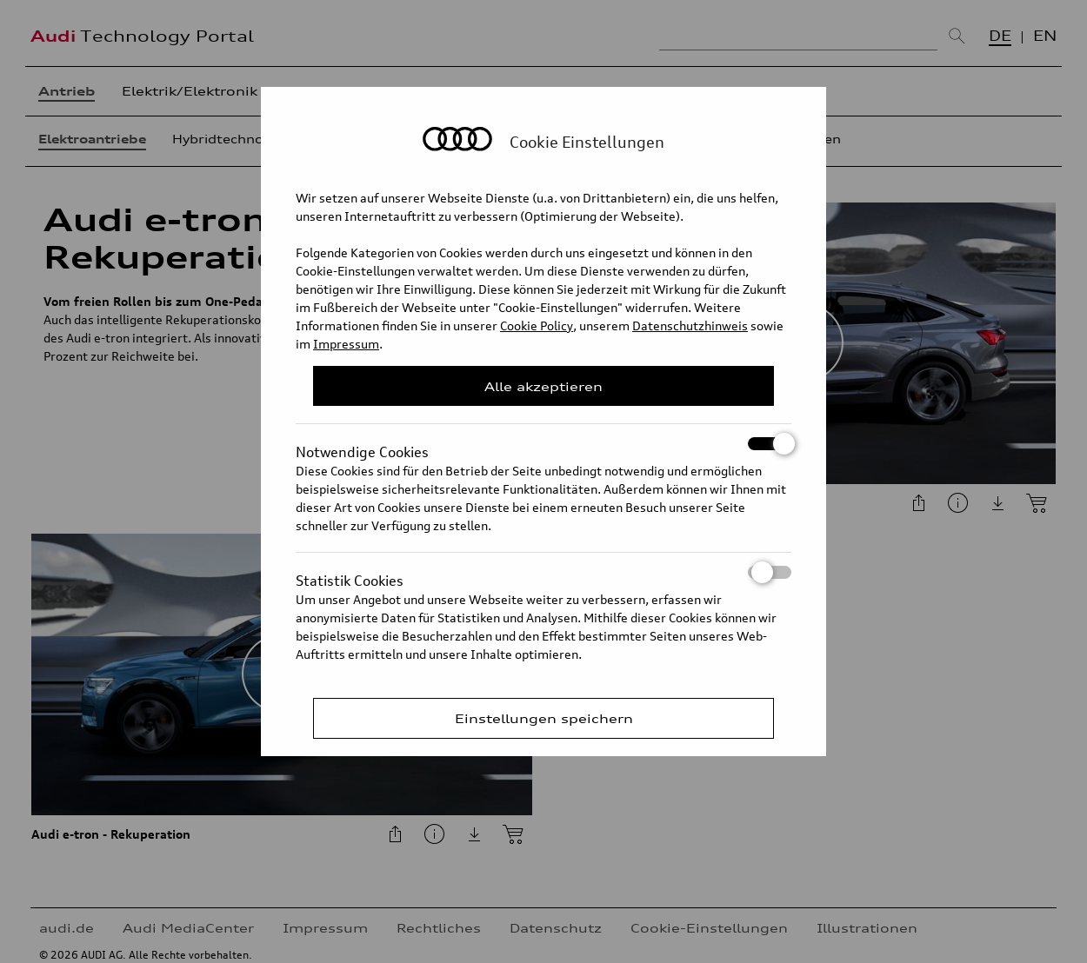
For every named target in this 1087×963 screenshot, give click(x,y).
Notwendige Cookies (543, 443)
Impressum (346, 343)
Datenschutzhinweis (690, 325)
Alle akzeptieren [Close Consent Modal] (543, 386)
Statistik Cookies (543, 572)
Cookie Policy (536, 325)
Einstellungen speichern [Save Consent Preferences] (544, 718)
